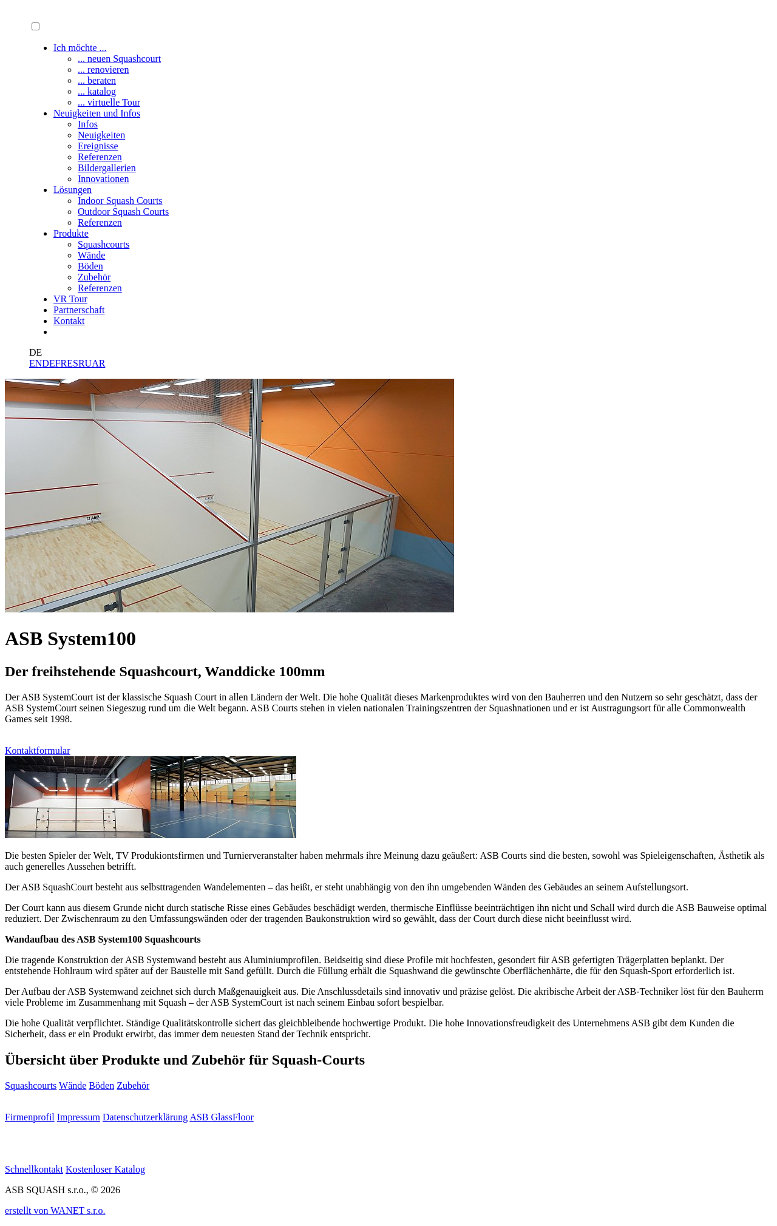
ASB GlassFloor (221, 1117)
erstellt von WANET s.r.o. (55, 1210)
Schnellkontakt (34, 1169)
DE (48, 363)
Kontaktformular (37, 750)
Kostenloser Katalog (105, 1169)
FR (61, 363)
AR (98, 363)
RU (85, 363)
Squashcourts (30, 1085)
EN (35, 363)
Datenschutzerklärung (145, 1117)
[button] (35, 26)
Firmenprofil (30, 1117)
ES (72, 363)
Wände (72, 1085)
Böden (101, 1085)
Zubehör (133, 1085)
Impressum (78, 1117)
